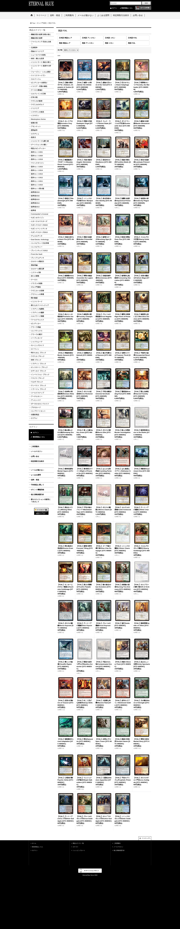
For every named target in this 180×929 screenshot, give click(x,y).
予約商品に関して (37, 485)
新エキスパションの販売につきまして (40, 500)
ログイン (114, 8)
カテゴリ (75, 847)
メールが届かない (37, 470)
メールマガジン (36, 451)
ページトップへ (146, 838)
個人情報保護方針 (37, 494)
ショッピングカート (79, 850)
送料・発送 (35, 480)
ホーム (34, 843)
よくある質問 (36, 475)
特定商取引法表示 (37, 461)
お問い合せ (35, 456)
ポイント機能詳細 (37, 490)
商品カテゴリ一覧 (78, 843)
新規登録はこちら (127, 8)
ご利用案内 (35, 446)
